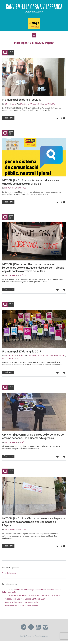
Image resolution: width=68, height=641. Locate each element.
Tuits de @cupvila (9, 573)
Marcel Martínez (36, 104)
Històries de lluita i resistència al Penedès (21, 606)
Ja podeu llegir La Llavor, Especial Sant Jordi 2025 (25, 599)
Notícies (22, 188)
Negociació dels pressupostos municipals (21, 602)
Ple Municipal (49, 104)
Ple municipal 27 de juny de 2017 (21, 351)
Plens (13, 104)
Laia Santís (24, 104)
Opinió (21, 442)
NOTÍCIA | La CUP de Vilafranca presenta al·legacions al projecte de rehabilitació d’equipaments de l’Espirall (33, 522)
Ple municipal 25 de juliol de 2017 (21, 100)
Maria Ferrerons (58, 356)
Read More (8, 118)
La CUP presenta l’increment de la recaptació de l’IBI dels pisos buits (32, 596)
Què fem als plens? (10, 358)
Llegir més (8, 372)
